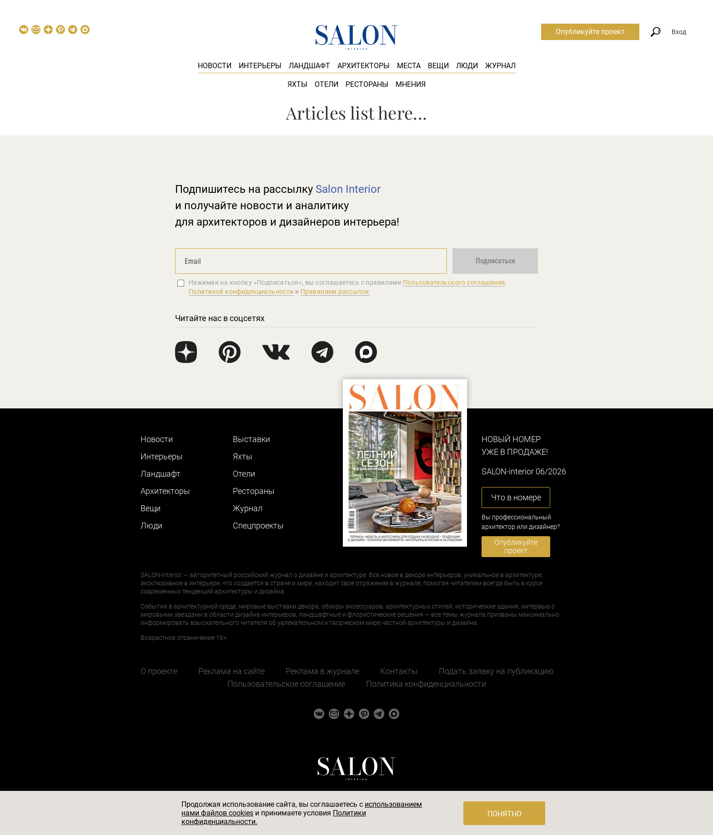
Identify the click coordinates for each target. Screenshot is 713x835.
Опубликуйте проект (590, 31)
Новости (214, 65)
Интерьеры (260, 65)
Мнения (411, 84)
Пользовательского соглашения (454, 282)
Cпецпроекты (258, 525)
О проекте (159, 671)
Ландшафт (309, 65)
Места (409, 65)
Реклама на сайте (231, 671)
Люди (467, 65)
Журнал (500, 65)
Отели (326, 84)
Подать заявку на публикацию (496, 671)
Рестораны (367, 84)
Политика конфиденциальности (426, 684)
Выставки (251, 439)
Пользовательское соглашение (286, 684)
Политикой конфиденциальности (241, 291)
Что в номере (516, 497)
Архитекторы (363, 65)
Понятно (504, 814)
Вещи (438, 65)
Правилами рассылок (335, 291)
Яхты (297, 84)
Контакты (399, 671)
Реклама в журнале (322, 671)
